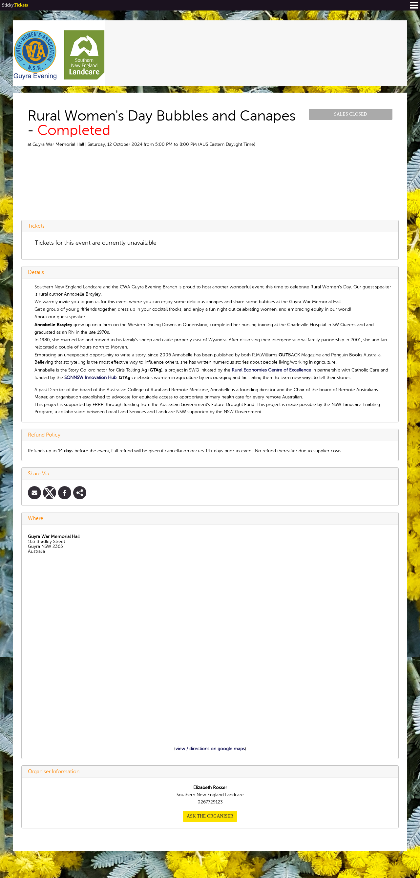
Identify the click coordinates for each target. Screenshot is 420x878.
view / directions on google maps (210, 748)
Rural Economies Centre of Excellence (271, 370)
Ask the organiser (210, 816)
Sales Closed (350, 114)
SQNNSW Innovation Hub (90, 377)
